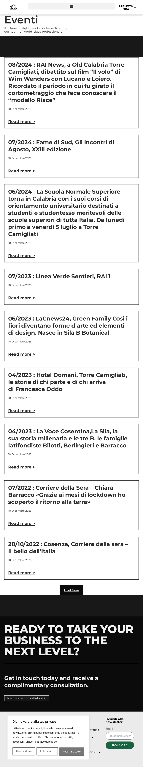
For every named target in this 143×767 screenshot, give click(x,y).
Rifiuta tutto (47, 751)
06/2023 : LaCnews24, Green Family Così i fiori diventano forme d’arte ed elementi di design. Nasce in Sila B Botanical (68, 325)
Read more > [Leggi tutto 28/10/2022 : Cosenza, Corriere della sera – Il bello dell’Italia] (21, 572)
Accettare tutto (72, 751)
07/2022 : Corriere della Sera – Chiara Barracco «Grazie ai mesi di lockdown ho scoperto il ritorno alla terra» (66, 494)
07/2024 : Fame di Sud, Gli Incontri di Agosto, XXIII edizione (61, 146)
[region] (48, 738)
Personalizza (23, 751)
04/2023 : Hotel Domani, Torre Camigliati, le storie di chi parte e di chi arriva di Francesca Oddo (67, 382)
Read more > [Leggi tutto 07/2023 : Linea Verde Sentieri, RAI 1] (21, 297)
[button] (71, 6)
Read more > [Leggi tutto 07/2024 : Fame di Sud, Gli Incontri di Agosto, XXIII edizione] (21, 170)
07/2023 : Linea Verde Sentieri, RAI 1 (59, 276)
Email (109, 729)
